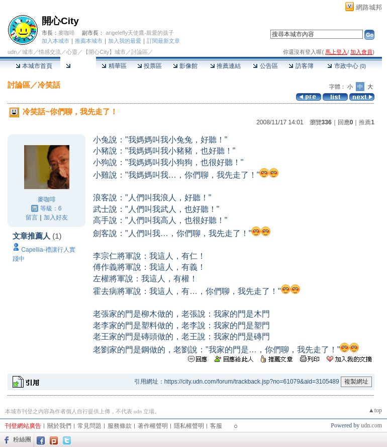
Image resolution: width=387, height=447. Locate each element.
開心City (60, 21)
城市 (27, 52)
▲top (375, 410)
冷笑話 (49, 85)
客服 (216, 425)
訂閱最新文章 (163, 41)
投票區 (149, 65)
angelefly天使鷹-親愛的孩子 (140, 33)
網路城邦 (369, 7)
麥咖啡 (66, 33)
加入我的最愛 (124, 41)
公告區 (265, 65)
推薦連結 (225, 65)
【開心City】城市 (104, 52)
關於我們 (59, 425)
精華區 (114, 65)
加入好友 (56, 217)
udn (12, 52)
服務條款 (120, 425)
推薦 (366, 122)
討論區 (78, 65)
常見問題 (89, 425)
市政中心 (346, 65)
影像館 (185, 65)
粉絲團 (22, 439)
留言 (32, 217)
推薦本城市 (89, 41)
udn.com (371, 425)
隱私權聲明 (189, 425)
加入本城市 (55, 41)
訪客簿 (300, 65)
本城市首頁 (34, 65)
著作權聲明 (153, 425)
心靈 (71, 52)
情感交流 (50, 52)
